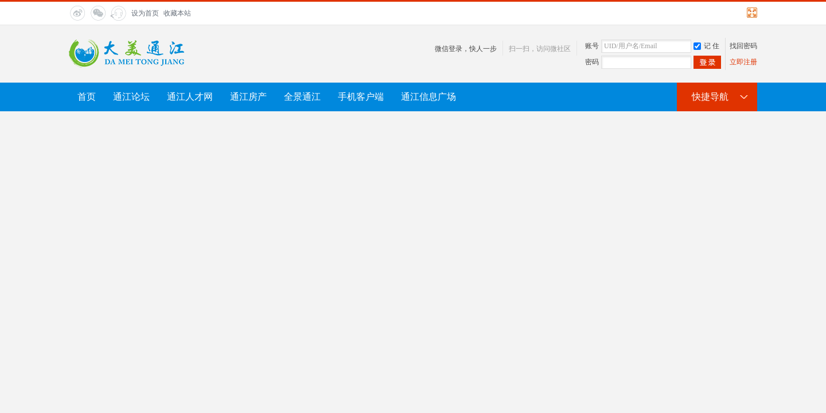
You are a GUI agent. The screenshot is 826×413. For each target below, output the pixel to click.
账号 (592, 46)
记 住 (706, 46)
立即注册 (743, 62)
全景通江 (302, 97)
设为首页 (145, 13)
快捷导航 (710, 97)
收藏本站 (177, 13)
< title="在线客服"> (117, 16)
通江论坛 (131, 97)
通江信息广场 (428, 97)
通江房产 (248, 97)
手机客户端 (361, 97)
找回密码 (743, 46)
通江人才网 (190, 97)
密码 (592, 62)
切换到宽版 (750, 12)
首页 (86, 97)
